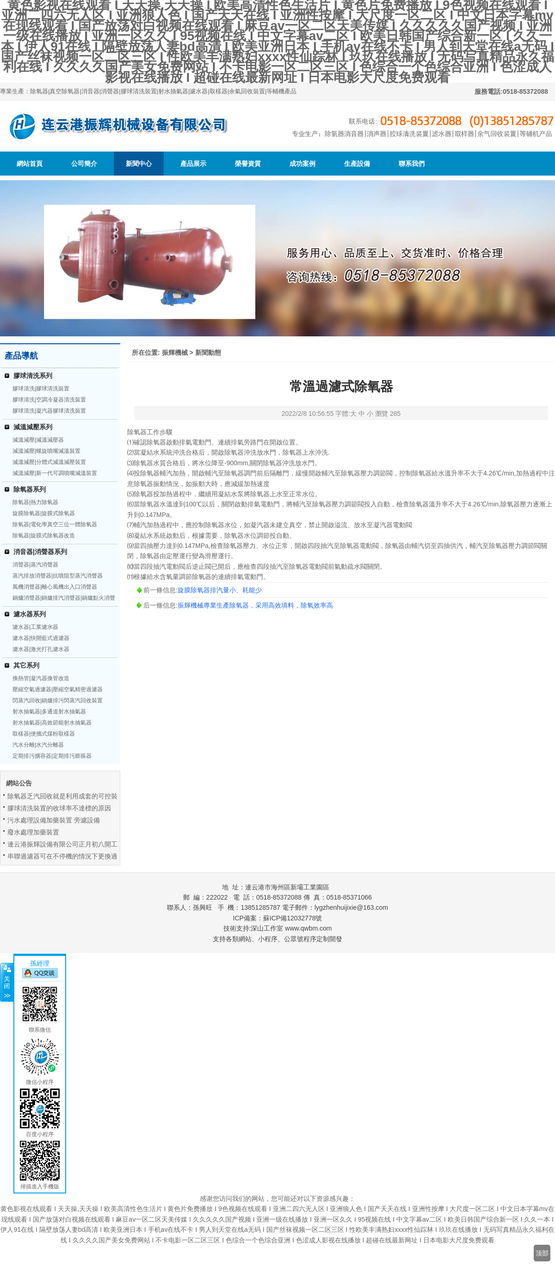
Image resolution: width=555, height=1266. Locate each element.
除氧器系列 (29, 489)
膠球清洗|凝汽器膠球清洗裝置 (49, 411)
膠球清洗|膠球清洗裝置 (40, 388)
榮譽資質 (248, 163)
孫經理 (39, 963)
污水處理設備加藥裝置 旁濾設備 (53, 820)
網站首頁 (30, 163)
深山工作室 (267, 928)
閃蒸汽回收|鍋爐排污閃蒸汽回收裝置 (57, 700)
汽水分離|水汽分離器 (38, 745)
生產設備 (357, 163)
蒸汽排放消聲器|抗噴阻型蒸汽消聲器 (57, 575)
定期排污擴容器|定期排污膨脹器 (52, 756)
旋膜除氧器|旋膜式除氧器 (43, 513)
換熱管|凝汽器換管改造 (40, 678)
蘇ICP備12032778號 (292, 918)
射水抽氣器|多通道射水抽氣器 (49, 711)
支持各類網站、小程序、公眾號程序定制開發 (277, 939)
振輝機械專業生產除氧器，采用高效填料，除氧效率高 (255, 605)
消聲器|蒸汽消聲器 (35, 564)
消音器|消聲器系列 (40, 551)
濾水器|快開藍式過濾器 (40, 638)
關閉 (6, 982)
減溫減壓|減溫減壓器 (38, 440)
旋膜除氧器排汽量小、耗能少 (220, 590)
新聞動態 (208, 352)
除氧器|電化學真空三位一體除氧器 (54, 524)
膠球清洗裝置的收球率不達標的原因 (59, 808)
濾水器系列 (29, 614)
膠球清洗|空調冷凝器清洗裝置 (49, 399)
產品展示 (193, 163)
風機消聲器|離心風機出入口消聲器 (54, 587)
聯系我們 (412, 163)
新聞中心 (139, 163)
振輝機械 (175, 352)
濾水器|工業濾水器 (35, 627)
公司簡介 (84, 163)
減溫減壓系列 (32, 427)
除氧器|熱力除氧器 (35, 502)
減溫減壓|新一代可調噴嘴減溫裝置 (54, 473)
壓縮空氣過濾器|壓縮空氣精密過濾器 (57, 689)
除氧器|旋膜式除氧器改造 (43, 535)
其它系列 (26, 665)
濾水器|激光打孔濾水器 (40, 649)
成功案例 (302, 163)
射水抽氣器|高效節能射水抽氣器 (52, 722)
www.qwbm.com (308, 928)
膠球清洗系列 (32, 375)
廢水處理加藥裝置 (33, 832)
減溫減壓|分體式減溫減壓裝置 (49, 462)
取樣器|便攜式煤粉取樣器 (43, 733)
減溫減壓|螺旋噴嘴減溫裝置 (46, 451)
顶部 (542, 1253)
